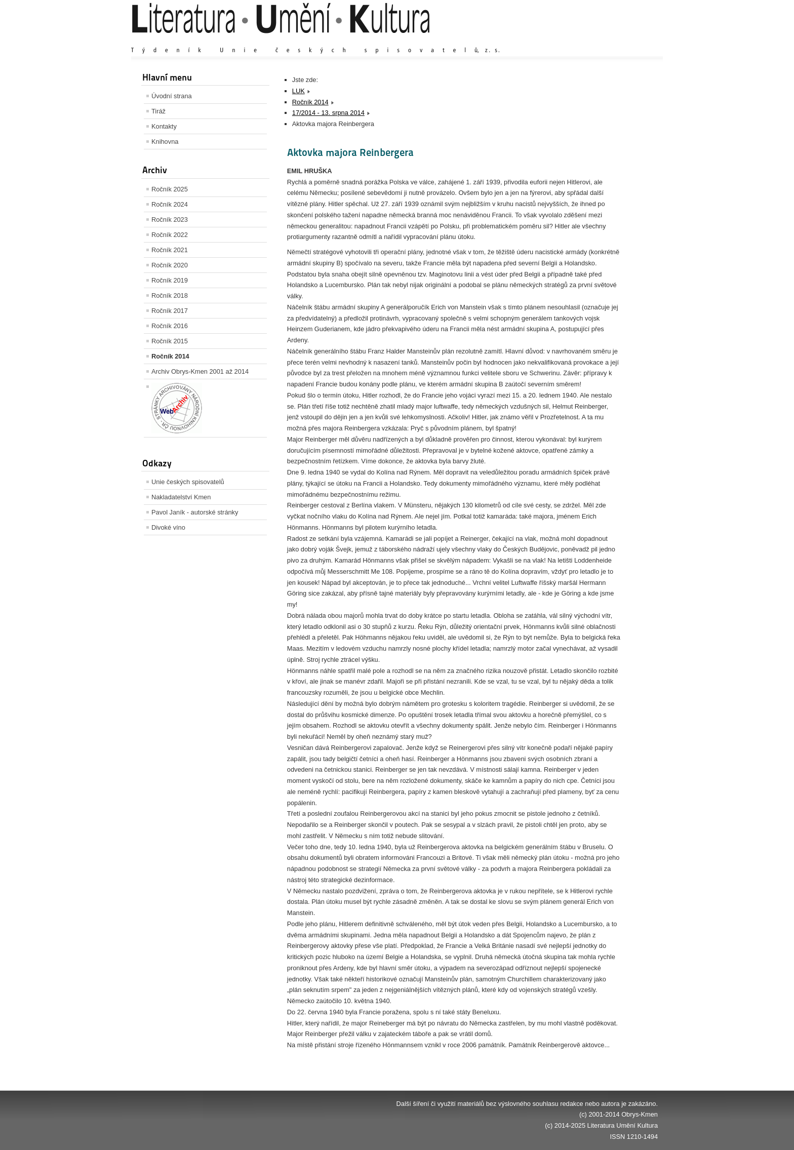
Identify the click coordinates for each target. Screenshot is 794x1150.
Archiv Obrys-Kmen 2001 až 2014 (200, 371)
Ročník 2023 (169, 219)
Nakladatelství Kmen (181, 497)
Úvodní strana (171, 96)
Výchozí (597, 40)
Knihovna (164, 141)
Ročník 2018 (169, 295)
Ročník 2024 (169, 204)
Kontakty (164, 126)
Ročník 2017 (169, 310)
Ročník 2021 (169, 250)
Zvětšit (569, 40)
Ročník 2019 (169, 280)
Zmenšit (627, 40)
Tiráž (158, 111)
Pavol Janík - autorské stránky (194, 512)
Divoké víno (168, 527)
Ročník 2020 (169, 265)
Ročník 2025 (169, 189)
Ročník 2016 (169, 326)
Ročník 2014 (170, 356)
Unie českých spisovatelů (187, 482)
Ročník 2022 (169, 235)
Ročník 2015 (169, 341)
